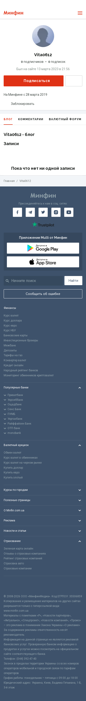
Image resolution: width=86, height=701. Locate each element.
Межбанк (10, 345)
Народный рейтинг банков (21, 370)
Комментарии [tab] (30, 119)
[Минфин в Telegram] (30, 212)
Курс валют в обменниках (21, 457)
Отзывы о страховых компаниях (25, 553)
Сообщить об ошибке (43, 294)
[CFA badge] (14, 585)
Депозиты (10, 350)
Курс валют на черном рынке (23, 462)
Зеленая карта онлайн (18, 548)
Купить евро (11, 472)
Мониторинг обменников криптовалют (29, 375)
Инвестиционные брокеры (21, 340)
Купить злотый (13, 477)
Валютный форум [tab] (65, 119)
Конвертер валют (15, 360)
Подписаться (33, 80)
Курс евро (10, 325)
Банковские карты (16, 335)
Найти (73, 280)
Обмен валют (12, 452)
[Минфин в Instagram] (56, 212)
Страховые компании (18, 568)
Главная (9, 181)
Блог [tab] (8, 121)
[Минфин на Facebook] (17, 212)
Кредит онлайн (13, 365)
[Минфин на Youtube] (68, 212)
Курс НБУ (10, 330)
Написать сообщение (74, 81)
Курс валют (11, 315)
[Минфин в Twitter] (43, 212)
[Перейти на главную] (13, 13)
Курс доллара (13, 320)
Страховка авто (14, 563)
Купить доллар (13, 467)
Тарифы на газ (13, 355)
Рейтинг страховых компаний (23, 558)
